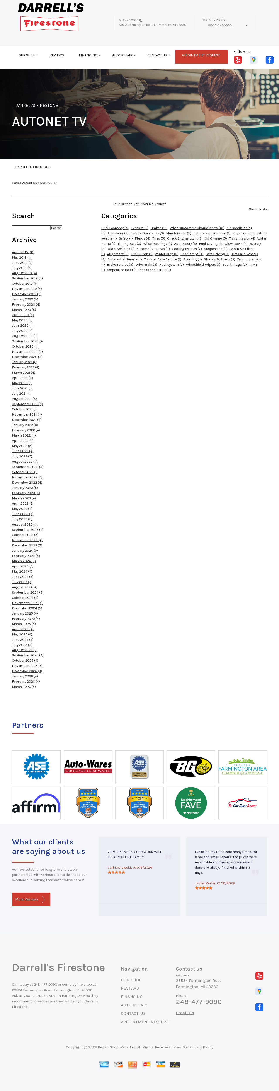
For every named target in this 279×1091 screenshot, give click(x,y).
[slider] (116, 872)
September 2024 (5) (27, 592)
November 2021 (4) (27, 414)
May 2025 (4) (22, 634)
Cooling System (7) (187, 249)
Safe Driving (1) (217, 254)
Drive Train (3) (146, 264)
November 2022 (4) (27, 477)
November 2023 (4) (27, 540)
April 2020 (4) (23, 315)
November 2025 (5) (27, 666)
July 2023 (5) (22, 519)
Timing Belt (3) (129, 243)
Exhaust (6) (139, 228)
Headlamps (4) (192, 254)
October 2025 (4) (25, 660)
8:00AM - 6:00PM (220, 25)
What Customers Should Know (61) (197, 228)
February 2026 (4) (26, 681)
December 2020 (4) (27, 357)
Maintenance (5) (178, 233)
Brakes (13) (159, 228)
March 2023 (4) (24, 498)
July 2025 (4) (22, 645)
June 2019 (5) (22, 262)
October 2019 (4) (25, 283)
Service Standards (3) (147, 233)
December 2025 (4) (27, 671)
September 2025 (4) (27, 655)
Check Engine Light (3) (185, 238)
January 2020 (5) (25, 299)
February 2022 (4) (26, 430)
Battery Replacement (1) (211, 233)
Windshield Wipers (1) (203, 264)
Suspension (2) (216, 249)
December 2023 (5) (27, 545)
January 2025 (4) (25, 613)
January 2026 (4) (25, 676)
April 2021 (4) (22, 378)
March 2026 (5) (24, 687)
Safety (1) (126, 238)
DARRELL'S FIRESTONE (36, 105)
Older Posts (258, 209)
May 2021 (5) (22, 383)
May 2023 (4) (22, 509)
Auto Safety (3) (185, 243)
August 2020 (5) (25, 336)
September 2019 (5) (27, 278)
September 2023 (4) (27, 530)
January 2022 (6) (25, 425)
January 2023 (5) (25, 488)
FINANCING (88, 55)
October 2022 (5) (25, 472)
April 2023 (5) (23, 503)
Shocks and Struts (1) (154, 270)
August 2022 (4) (24, 461)
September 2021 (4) (27, 404)
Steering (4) (193, 259)
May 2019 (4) (22, 257)
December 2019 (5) (26, 294)
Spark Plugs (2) (235, 264)
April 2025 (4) (23, 629)
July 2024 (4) (22, 582)
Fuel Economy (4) (115, 228)
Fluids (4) (142, 238)
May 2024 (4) (22, 571)
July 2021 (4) (22, 393)
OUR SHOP (27, 55)
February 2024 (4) (26, 556)
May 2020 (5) (22, 320)
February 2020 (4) (26, 304)
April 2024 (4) (23, 566)
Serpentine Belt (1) (121, 270)
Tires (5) (158, 238)
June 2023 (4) (22, 514)
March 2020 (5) (24, 310)
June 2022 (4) (22, 451)
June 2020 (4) (23, 325)
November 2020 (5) (27, 351)
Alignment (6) (118, 254)
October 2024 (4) (25, 598)
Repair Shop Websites (116, 1047)
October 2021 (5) (25, 409)
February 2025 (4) (26, 619)
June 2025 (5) (22, 639)
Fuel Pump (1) (142, 254)
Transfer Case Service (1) (162, 259)
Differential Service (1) (125, 259)
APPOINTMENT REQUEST (201, 55)
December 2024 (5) (27, 608)
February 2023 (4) (26, 493)
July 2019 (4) (22, 268)
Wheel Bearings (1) (157, 243)
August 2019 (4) (24, 273)
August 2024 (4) (24, 587)
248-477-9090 (128, 20)
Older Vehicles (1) (121, 249)
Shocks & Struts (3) (219, 259)
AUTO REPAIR (122, 55)
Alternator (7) (118, 233)
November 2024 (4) (27, 603)
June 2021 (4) (22, 388)
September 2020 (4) (28, 341)
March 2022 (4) (24, 435)
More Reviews (30, 899)
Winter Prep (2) (166, 254)
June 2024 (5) (22, 577)
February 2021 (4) (25, 367)
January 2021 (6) (24, 362)
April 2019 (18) (23, 252)
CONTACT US (157, 55)
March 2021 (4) (23, 372)
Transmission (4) (242, 238)
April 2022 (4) (23, 440)
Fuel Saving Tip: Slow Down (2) (223, 243)
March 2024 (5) (24, 561)
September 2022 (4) (27, 467)
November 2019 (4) (27, 289)
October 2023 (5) (25, 535)
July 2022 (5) (22, 456)
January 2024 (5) (25, 550)
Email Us (185, 1013)
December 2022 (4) (27, 482)
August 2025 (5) (24, 650)
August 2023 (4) (24, 524)
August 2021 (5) (24, 399)
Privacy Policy (201, 1047)
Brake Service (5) (120, 264)
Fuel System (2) (171, 264)
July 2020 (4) (22, 331)
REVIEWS (57, 55)
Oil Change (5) (216, 238)
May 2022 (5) (22, 446)
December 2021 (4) (26, 420)
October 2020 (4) (25, 346)
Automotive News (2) (153, 249)
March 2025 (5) (24, 624)
